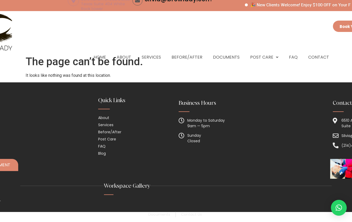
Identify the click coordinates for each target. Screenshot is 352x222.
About (124, 48)
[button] (339, 208)
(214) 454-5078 (239, 17)
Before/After (187, 48)
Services (151, 48)
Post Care (264, 48)
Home (100, 48)
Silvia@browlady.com (178, 18)
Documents (226, 48)
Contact (318, 48)
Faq (293, 48)
